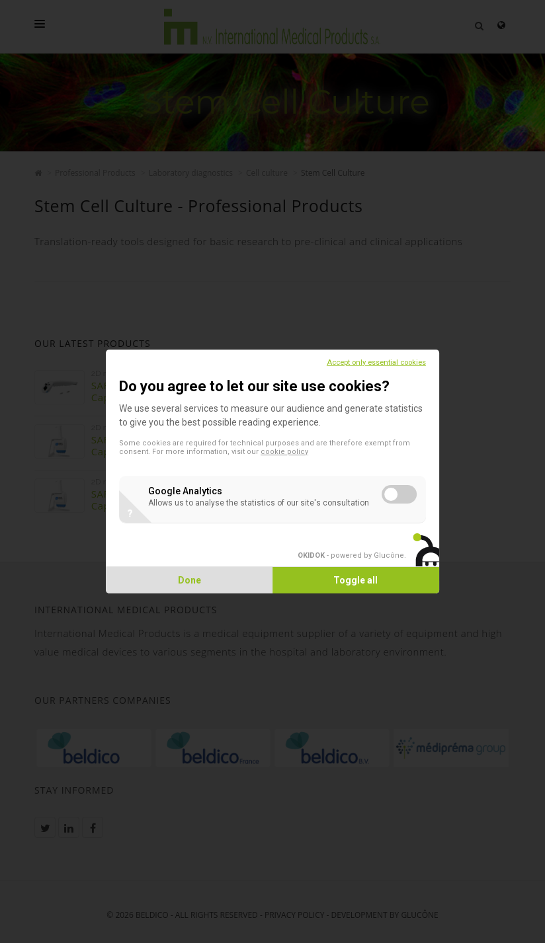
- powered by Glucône (349, 555)
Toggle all (355, 580)
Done (190, 580)
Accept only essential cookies (375, 362)
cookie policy (286, 451)
